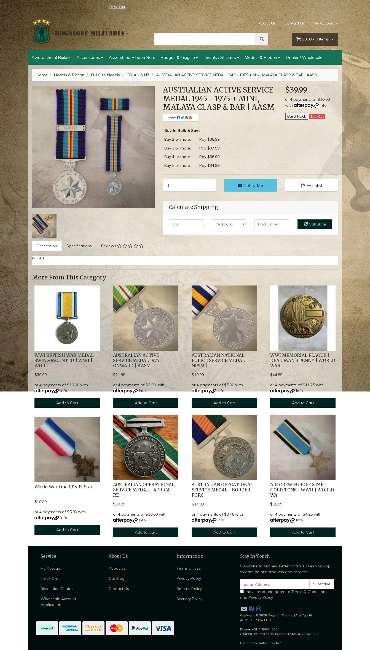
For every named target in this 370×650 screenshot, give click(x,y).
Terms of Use (188, 568)
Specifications (79, 245)
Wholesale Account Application (58, 601)
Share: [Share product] (179, 118)
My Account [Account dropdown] (324, 23)
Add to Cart (67, 402)
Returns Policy (189, 588)
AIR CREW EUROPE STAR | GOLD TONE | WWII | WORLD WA (302, 490)
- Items (313, 39)
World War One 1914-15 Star (63, 486)
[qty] (186, 224)
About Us (267, 23)
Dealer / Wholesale (304, 57)
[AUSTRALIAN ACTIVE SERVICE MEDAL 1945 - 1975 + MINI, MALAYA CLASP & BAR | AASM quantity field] (189, 185)
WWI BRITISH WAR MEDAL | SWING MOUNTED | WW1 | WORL (65, 360)
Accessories (88, 57)
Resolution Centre (57, 588)
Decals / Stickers (219, 57)
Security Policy (189, 598)
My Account (51, 568)
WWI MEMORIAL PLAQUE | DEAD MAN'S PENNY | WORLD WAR (302, 360)
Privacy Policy (188, 578)
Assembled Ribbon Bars (132, 57)
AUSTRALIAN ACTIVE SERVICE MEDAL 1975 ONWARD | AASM (136, 360)
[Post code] (271, 224)
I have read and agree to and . (283, 594)
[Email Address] (275, 584)
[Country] (229, 224)
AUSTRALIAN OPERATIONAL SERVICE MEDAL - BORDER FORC (222, 490)
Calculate (315, 224)
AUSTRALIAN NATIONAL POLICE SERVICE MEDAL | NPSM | (220, 360)
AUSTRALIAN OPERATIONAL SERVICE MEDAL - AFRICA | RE (144, 490)
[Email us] (244, 608)
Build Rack (296, 116)
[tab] (47, 246)
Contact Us (295, 23)
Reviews (122, 245)
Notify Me (250, 185)
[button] (311, 185)
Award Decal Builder (51, 57)
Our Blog (117, 578)
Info (323, 105)
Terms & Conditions (309, 591)
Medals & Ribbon (261, 57)
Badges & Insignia (177, 57)
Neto (279, 643)
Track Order (51, 578)
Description (47, 245)
